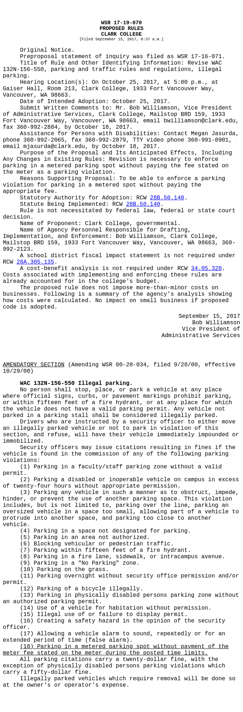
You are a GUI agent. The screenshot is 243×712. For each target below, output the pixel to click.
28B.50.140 (167, 198)
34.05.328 (206, 268)
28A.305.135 (35, 262)
